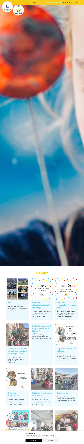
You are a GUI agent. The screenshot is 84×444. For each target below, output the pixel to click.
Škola (39, 2)
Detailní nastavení (52, 437)
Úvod (34, 2)
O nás (43, 2)
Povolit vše (34, 440)
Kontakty (58, 2)
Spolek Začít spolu (50, 2)
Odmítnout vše (50, 440)
